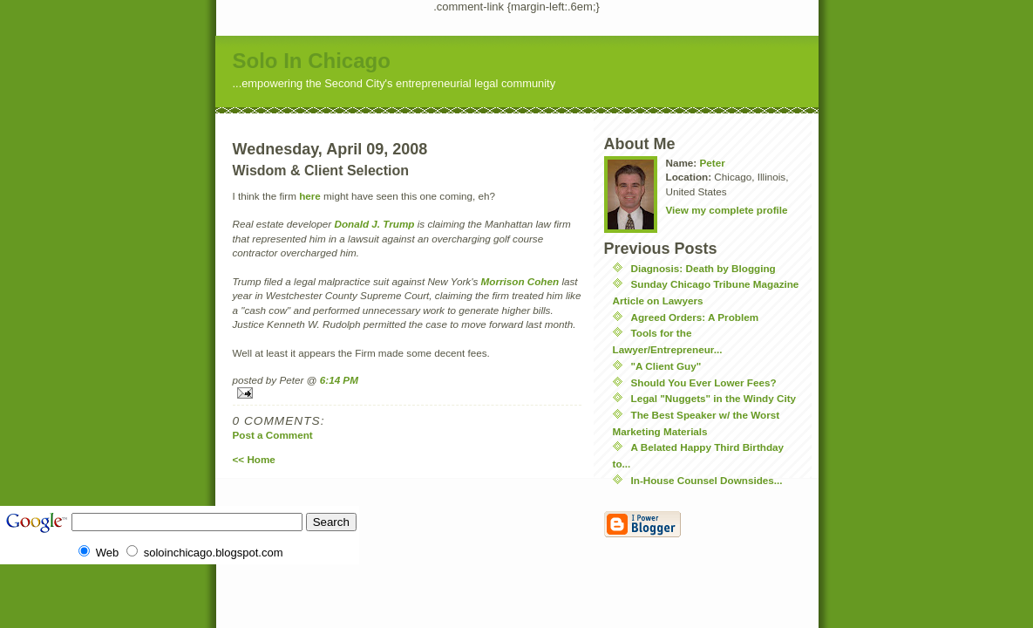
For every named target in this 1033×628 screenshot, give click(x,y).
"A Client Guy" (666, 366)
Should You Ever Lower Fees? (704, 382)
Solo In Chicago (312, 60)
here (310, 195)
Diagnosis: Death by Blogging (703, 268)
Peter (711, 162)
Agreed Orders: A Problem (695, 317)
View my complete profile (727, 209)
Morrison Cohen (520, 281)
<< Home (254, 459)
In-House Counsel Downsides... (707, 480)
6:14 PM (339, 380)
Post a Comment (273, 434)
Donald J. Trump (374, 223)
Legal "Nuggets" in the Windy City (714, 398)
